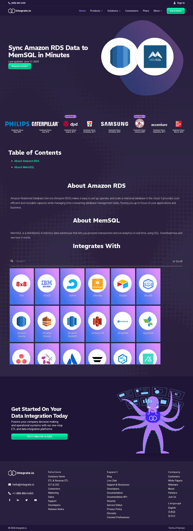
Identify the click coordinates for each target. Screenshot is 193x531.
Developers (54, 505)
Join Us (172, 496)
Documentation (115, 492)
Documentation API (117, 496)
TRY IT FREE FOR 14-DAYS (39, 436)
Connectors (131, 10)
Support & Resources (118, 484)
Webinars (173, 484)
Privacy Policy (114, 509)
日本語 (171, 511)
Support (52, 501)
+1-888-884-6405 (20, 493)
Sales (51, 496)
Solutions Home (56, 476)
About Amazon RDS (26, 161)
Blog (109, 476)
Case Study (70, 116)
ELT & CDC (53, 484)
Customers (174, 476)
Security (111, 501)
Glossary (111, 513)
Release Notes (56, 509)
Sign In (179, 3)
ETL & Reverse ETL (58, 480)
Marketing (53, 492)
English (172, 507)
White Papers (175, 480)
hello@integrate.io (21, 484)
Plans (146, 10)
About (171, 488)
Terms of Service (176, 528)
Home (82, 10)
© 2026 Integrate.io (17, 528)
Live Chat (112, 480)
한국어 (171, 516)
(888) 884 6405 (17, 3)
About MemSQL (24, 167)
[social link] (10, 500)
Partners (172, 492)
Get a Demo (176, 11)
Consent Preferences (118, 517)
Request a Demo (19, 66)
